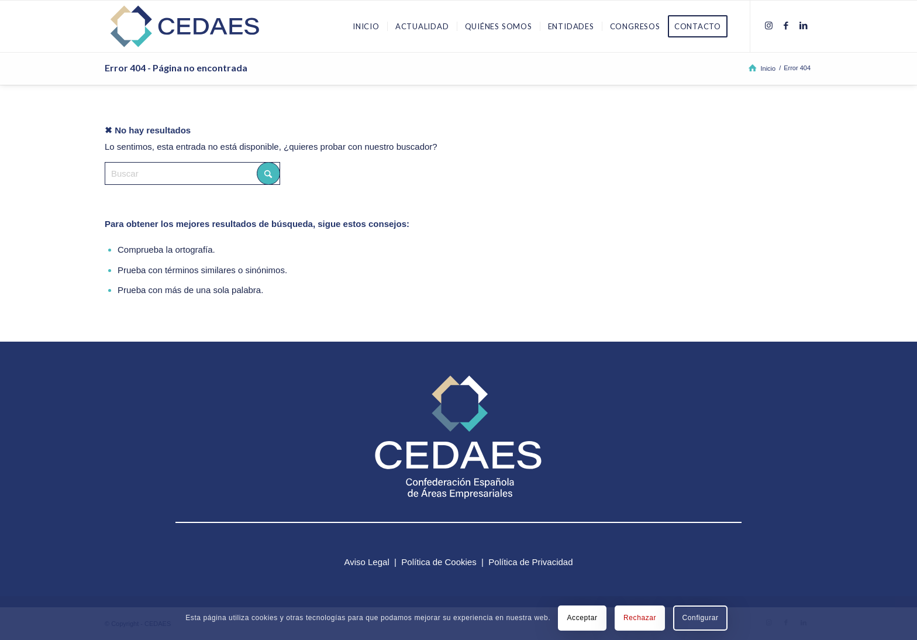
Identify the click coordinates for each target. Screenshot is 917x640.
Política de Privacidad (530, 562)
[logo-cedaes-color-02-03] (185, 26)
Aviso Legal (366, 562)
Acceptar (582, 618)
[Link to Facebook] (786, 26)
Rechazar (639, 618)
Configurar (700, 618)
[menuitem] (366, 26)
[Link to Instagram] (768, 26)
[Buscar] (192, 173)
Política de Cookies (438, 562)
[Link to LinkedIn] (803, 26)
